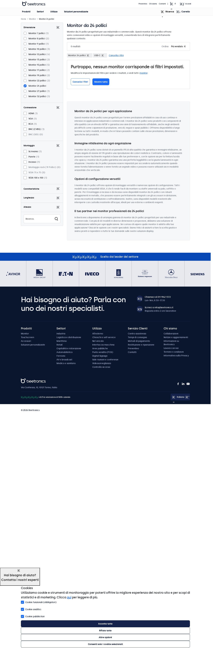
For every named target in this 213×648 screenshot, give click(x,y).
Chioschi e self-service (104, 337)
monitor (144, 73)
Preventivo (143, 4)
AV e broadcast (64, 359)
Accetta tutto (105, 624)
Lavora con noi (171, 348)
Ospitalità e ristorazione (69, 348)
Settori (40, 12)
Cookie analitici (31, 609)
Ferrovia (61, 356)
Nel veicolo (98, 341)
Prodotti (26, 12)
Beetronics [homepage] (34, 4)
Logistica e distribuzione (69, 337)
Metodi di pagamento (139, 341)
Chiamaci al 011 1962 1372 (158, 297)
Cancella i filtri (116, 55)
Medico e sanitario (66, 363)
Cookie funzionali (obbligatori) (39, 602)
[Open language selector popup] (174, 4)
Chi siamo (153, 4)
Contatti (162, 4)
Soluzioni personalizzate (76, 12)
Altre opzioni (105, 637)
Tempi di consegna (137, 337)
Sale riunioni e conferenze (105, 359)
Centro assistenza (137, 334)
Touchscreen (27, 337)
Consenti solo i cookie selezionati (105, 644)
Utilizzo (53, 12)
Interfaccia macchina (103, 345)
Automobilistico (65, 352)
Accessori (26, 341)
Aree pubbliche (100, 348)
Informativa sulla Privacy (176, 355)
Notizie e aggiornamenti (176, 337)
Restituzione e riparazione (141, 345)
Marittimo (62, 341)
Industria (61, 334)
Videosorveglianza (101, 363)
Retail (59, 345)
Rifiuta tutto (105, 630)
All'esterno (97, 334)
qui (69, 597)
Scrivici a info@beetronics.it (159, 307)
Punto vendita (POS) (102, 352)
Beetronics (26, 380)
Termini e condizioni (174, 352)
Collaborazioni (171, 334)
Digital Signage (100, 356)
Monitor (25, 334)
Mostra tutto (101, 82)
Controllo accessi (101, 367)
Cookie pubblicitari (33, 616)
